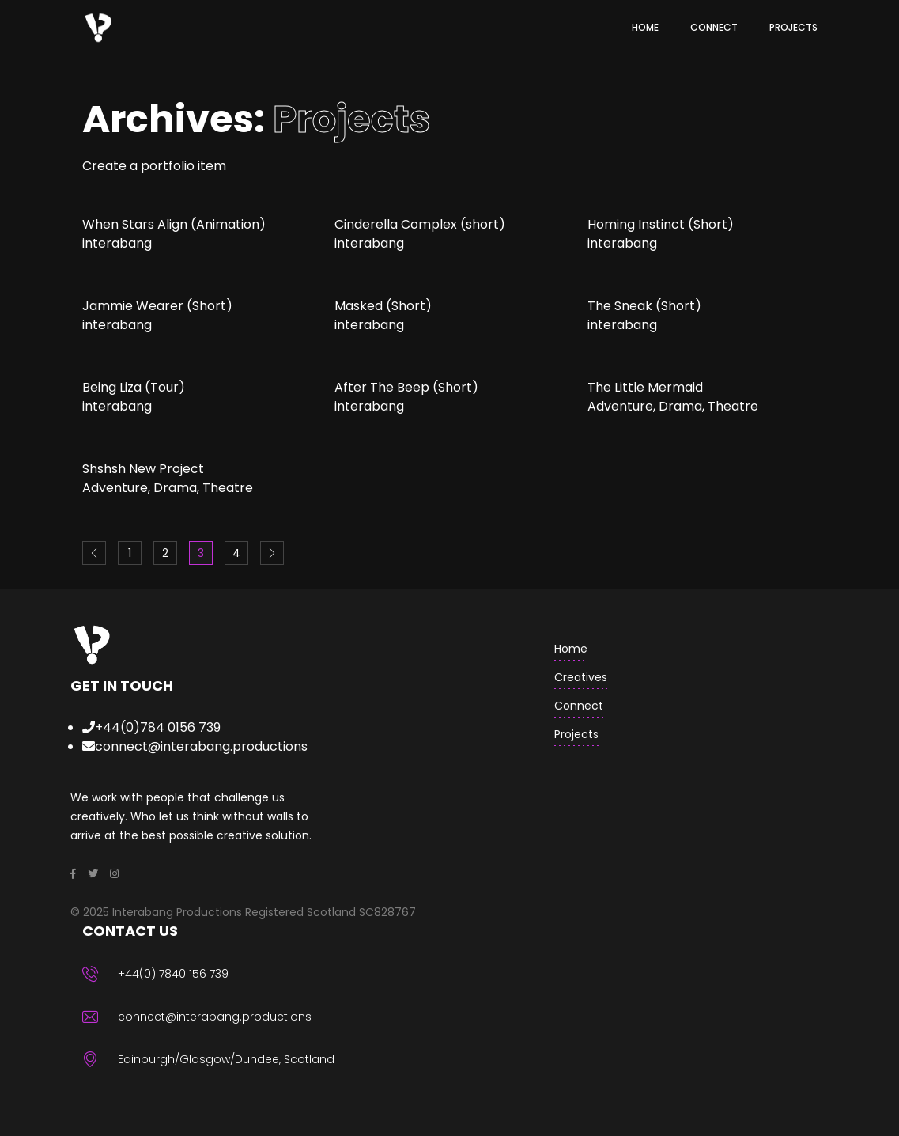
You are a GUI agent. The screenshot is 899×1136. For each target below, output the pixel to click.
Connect (578, 706)
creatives (580, 677)
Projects (576, 734)
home (570, 649)
